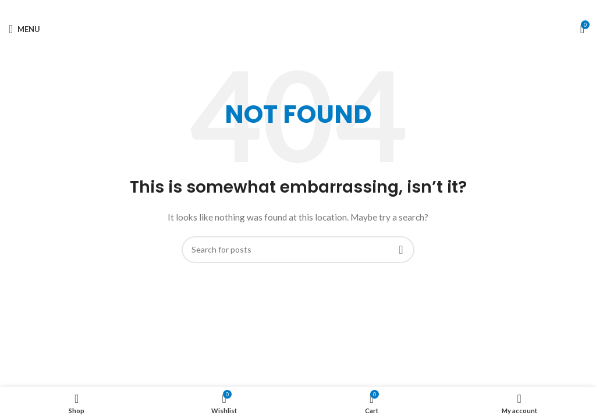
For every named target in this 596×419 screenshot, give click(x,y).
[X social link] (287, 8)
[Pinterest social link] (298, 8)
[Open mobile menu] (24, 29)
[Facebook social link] (276, 8)
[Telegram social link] (319, 8)
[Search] (298, 249)
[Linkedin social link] (308, 8)
